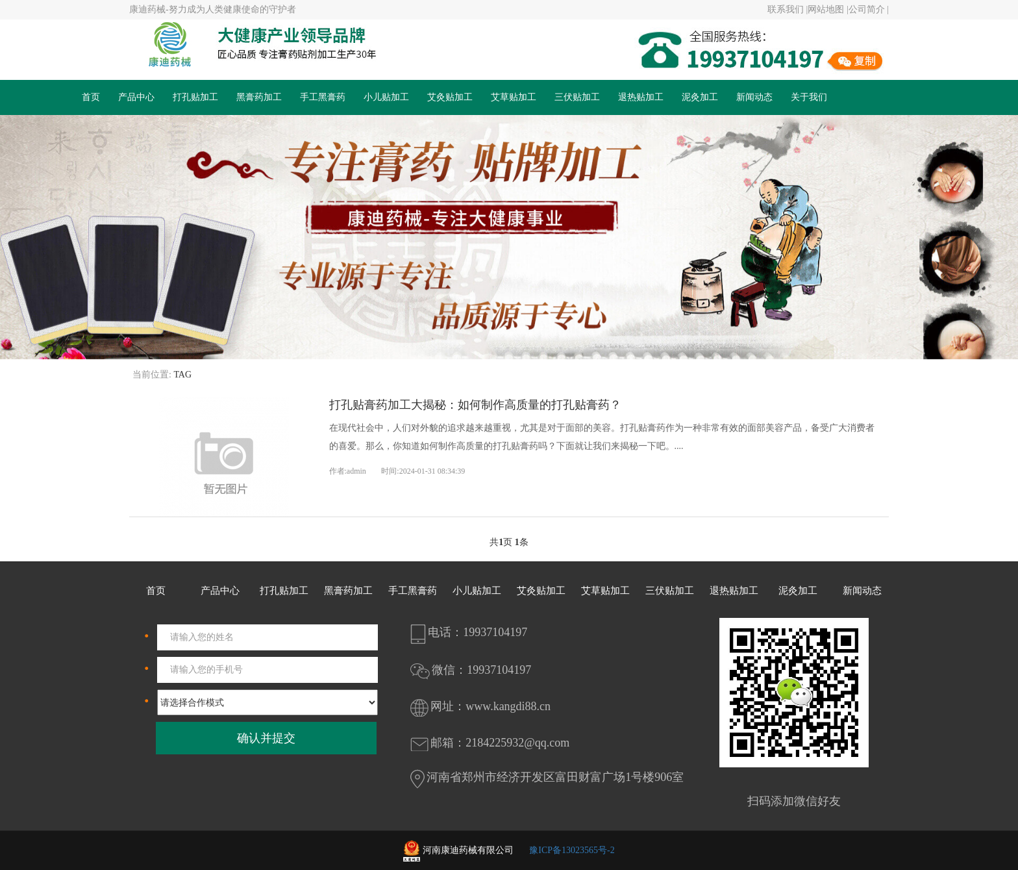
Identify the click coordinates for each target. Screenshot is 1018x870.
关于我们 (809, 97)
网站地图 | (828, 9)
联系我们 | (787, 9)
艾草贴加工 (513, 97)
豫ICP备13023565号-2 (571, 850)
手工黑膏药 (322, 97)
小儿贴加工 (386, 97)
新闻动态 (754, 97)
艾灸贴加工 (450, 97)
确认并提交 (266, 738)
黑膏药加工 (259, 97)
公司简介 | (869, 9)
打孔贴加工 (195, 97)
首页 (91, 97)
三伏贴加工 (577, 97)
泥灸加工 (700, 97)
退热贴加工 (641, 97)
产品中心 (136, 97)
